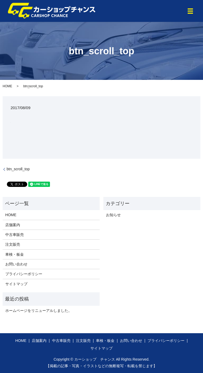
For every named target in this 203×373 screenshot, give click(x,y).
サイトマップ (16, 284)
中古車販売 (14, 234)
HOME (7, 86)
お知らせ (113, 215)
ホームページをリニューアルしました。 (38, 310)
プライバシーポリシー (23, 274)
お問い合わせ (16, 264)
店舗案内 (12, 225)
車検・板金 (14, 254)
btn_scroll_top (18, 169)
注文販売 (12, 244)
